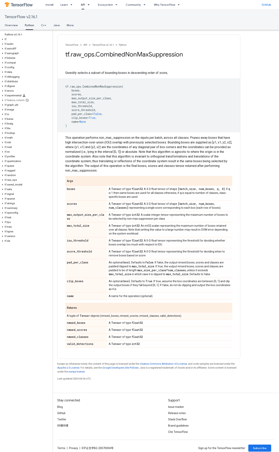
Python (122, 44)
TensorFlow (71, 44)
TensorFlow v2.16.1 (21, 16)
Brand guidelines (178, 425)
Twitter (61, 419)
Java (56, 25)
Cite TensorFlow (178, 431)
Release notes (177, 413)
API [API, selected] (83, 4)
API (85, 44)
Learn (64, 4)
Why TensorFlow (164, 4)
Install (49, 4)
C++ (43, 25)
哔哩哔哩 (62, 425)
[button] (25, 39)
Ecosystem (105, 4)
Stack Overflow (177, 419)
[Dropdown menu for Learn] (72, 4)
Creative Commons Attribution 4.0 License (163, 363)
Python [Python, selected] (29, 25)
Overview (11, 25)
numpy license (76, 371)
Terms (61, 448)
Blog (60, 406)
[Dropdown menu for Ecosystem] (117, 4)
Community (133, 4)
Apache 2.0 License (68, 367)
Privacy (73, 448)
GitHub (266, 4)
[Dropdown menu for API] (89, 4)
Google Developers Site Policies (120, 367)
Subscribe (259, 448)
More (70, 25)
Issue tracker (176, 406)
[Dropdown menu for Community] (145, 4)
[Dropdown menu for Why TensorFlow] (180, 4)
